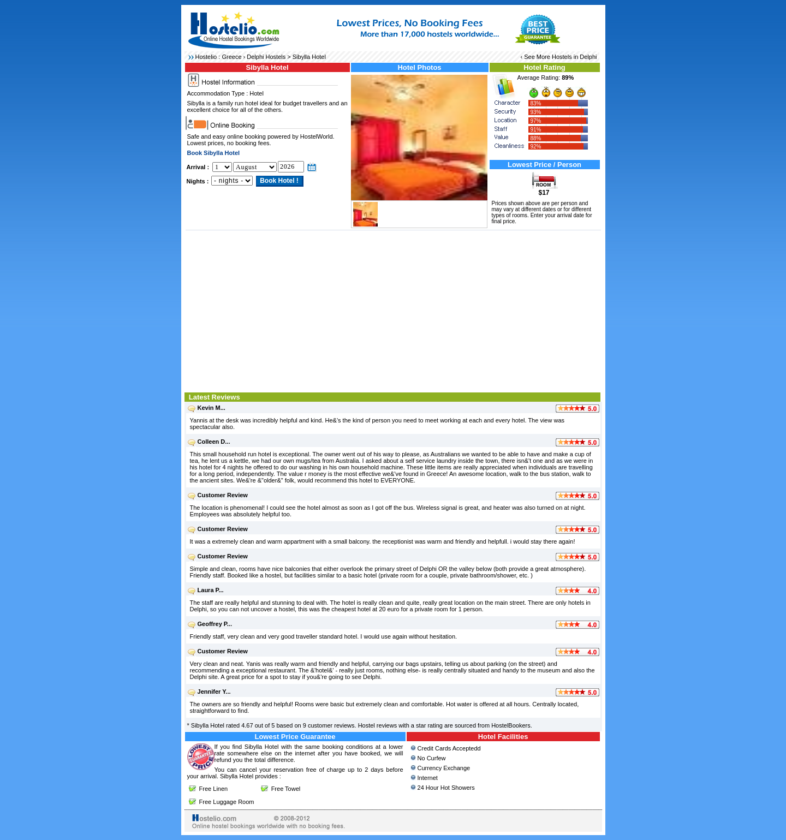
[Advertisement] (393, 310)
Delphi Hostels (266, 56)
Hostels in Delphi (574, 56)
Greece (231, 56)
